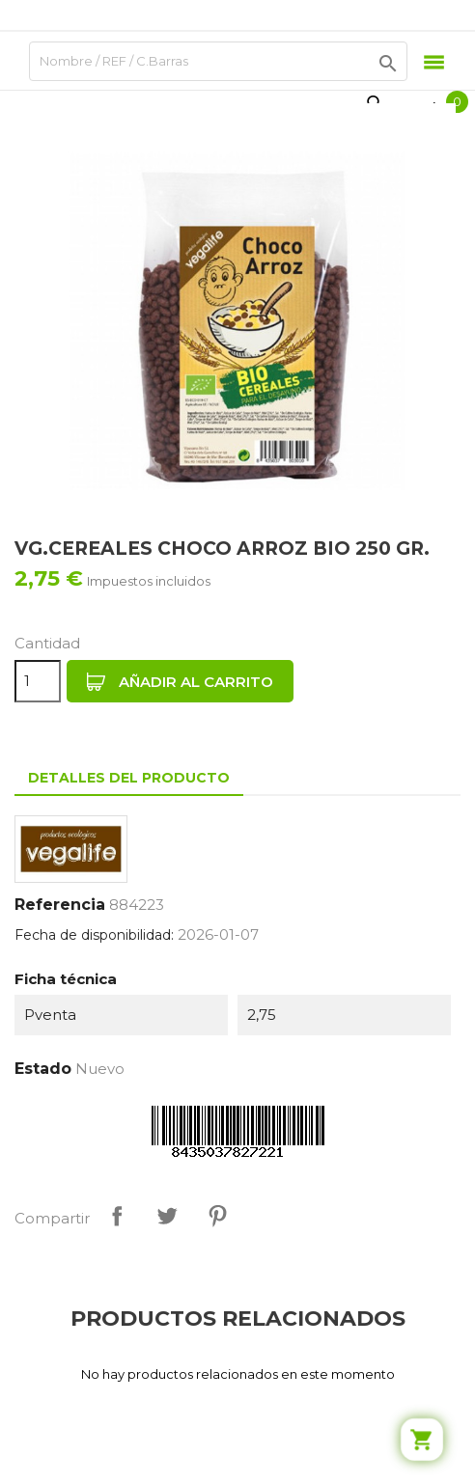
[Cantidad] (37, 681)
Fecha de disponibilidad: (94, 935)
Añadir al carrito (180, 682)
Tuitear (167, 1215)
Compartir (117, 1215)
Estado (42, 1068)
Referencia (59, 904)
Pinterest (217, 1215)
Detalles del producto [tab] (129, 777)
